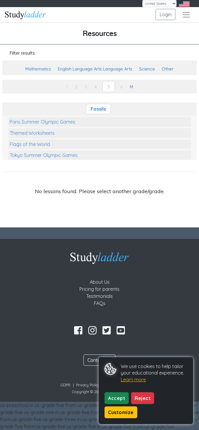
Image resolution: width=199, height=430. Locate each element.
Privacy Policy (88, 385)
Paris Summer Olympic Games (42, 122)
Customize (121, 412)
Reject (143, 398)
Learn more (133, 380)
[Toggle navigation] (186, 14)
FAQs (99, 303)
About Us (100, 282)
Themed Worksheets (32, 133)
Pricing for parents (99, 289)
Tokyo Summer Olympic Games (44, 155)
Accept (116, 398)
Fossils (98, 109)
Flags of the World (30, 144)
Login (165, 14)
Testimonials (99, 296)
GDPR (66, 385)
